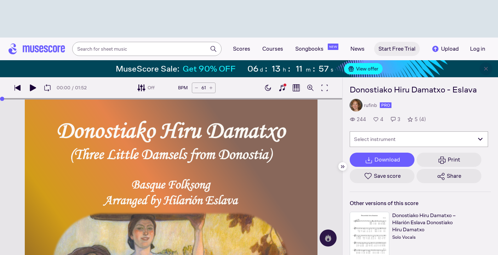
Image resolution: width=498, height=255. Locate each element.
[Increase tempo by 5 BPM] (210, 88)
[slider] (2, 99)
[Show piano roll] (296, 88)
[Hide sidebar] (342, 166)
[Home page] (36, 49)
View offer (363, 69)
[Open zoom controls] (310, 88)
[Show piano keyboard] (282, 88)
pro (385, 105)
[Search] (213, 49)
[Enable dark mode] (268, 88)
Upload (445, 49)
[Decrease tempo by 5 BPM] (196, 88)
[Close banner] (486, 68)
